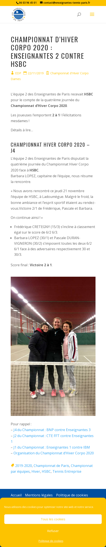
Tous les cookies (53, 519)
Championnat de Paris (51, 465)
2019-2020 (23, 465)
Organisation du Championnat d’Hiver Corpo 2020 (53, 453)
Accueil (16, 495)
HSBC (46, 471)
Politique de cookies (51, 541)
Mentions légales (39, 495)
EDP (18, 73)
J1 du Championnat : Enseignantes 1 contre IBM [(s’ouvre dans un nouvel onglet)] (51, 447)
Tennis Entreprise (66, 471)
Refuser (53, 531)
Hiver (35, 471)
